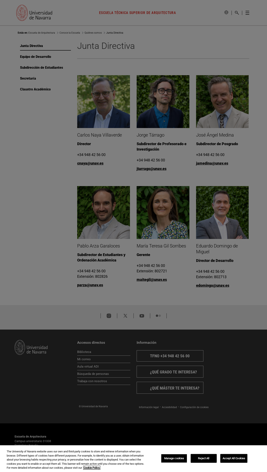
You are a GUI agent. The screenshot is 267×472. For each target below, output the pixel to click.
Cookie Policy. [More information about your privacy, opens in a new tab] (92, 467)
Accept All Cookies (234, 458)
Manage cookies (174, 458)
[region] (133, 458)
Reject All (203, 458)
